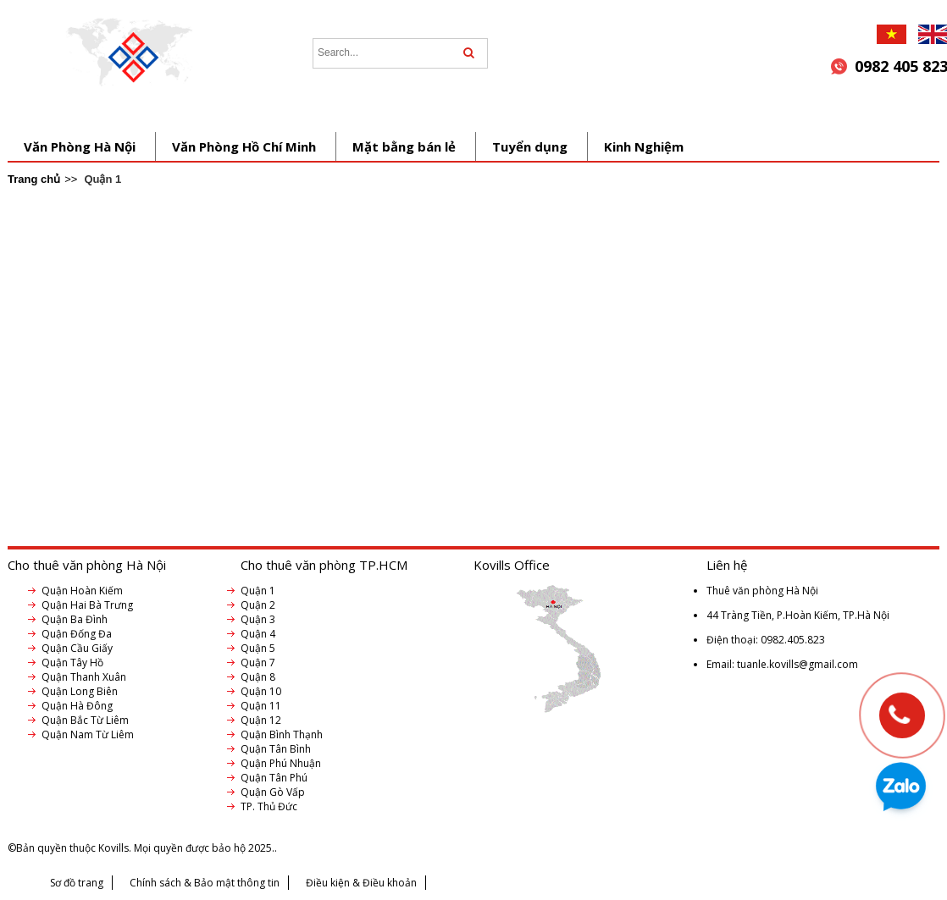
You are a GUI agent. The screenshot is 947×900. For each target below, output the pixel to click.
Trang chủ (34, 179)
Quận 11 (261, 705)
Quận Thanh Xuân (84, 677)
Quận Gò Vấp (273, 792)
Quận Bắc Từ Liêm (85, 720)
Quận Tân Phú (274, 777)
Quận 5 (258, 648)
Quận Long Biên (80, 691)
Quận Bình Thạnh (282, 734)
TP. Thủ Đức (269, 806)
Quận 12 (261, 720)
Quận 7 (258, 662)
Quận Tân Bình (276, 749)
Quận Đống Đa (77, 634)
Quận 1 (258, 590)
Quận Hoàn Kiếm (82, 590)
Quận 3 (258, 619)
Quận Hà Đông (77, 705)
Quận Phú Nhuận (281, 763)
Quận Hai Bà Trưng (87, 605)
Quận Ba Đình (75, 619)
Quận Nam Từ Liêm (88, 734)
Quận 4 (258, 634)
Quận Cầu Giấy (77, 648)
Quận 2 (258, 605)
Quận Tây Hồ (72, 662)
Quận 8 (258, 677)
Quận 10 (261, 691)
